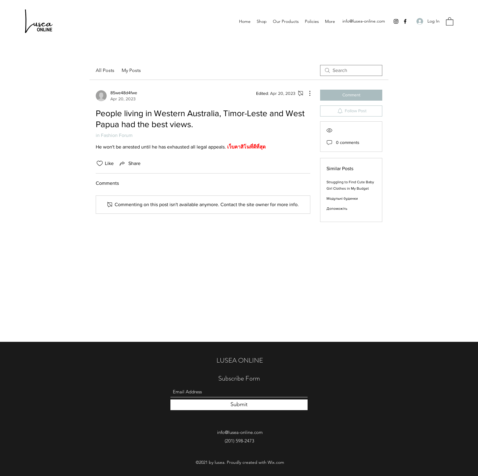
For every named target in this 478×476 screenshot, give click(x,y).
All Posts (105, 70)
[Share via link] (130, 163)
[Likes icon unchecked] (100, 163)
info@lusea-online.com (363, 21)
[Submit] (239, 404)
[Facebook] (405, 21)
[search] (351, 70)
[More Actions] (306, 93)
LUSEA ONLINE (239, 360)
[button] (449, 21)
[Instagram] (396, 21)
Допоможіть (336, 208)
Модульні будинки (342, 198)
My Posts (131, 70)
